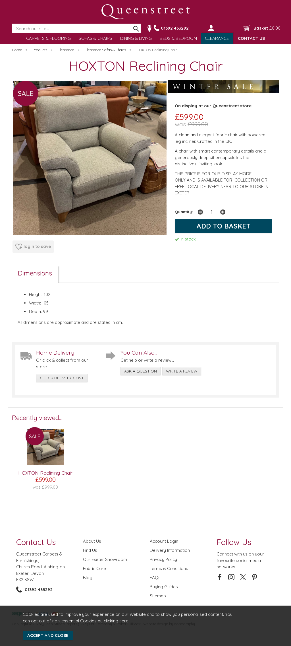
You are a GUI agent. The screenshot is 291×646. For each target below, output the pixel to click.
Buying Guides (164, 586)
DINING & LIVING (136, 38)
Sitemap (158, 595)
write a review (182, 371)
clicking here (116, 621)
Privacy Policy (163, 559)
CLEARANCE (217, 38)
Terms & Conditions (169, 568)
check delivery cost (62, 377)
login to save (33, 246)
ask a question (140, 371)
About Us (92, 541)
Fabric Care (94, 568)
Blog (87, 577)
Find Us (90, 550)
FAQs (155, 577)
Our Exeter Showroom (105, 559)
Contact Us (36, 542)
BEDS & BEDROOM (178, 38)
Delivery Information (170, 550)
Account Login (164, 541)
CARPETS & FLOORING (48, 38)
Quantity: (184, 211)
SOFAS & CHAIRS (95, 38)
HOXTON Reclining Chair (45, 473)
